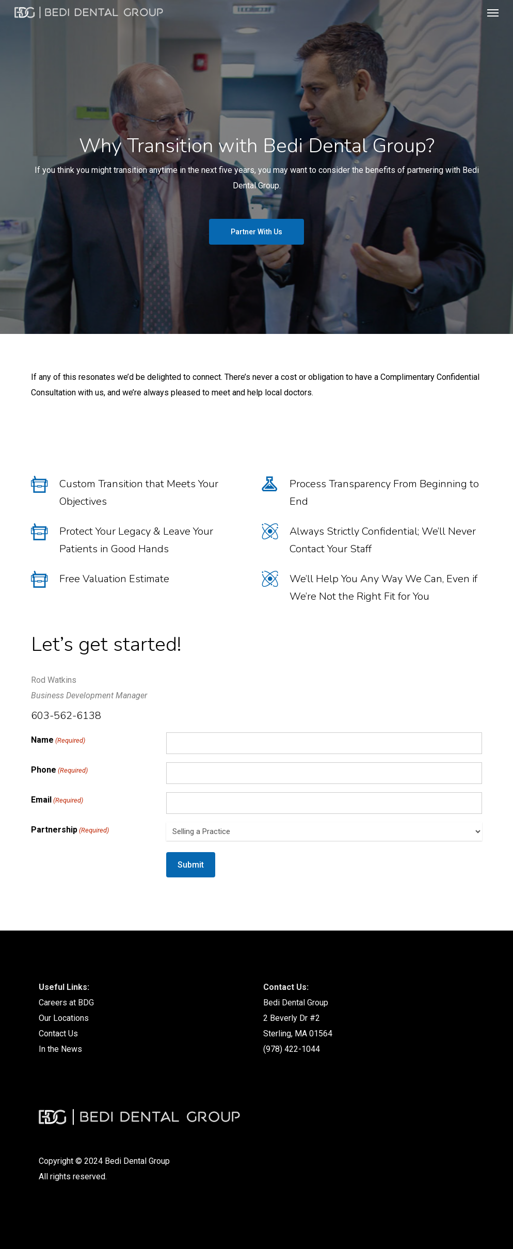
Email (57, 800)
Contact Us (58, 1033)
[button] (493, 12)
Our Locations (64, 1018)
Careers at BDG (66, 1002)
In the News (60, 1049)
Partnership (70, 830)
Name (58, 740)
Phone (59, 770)
